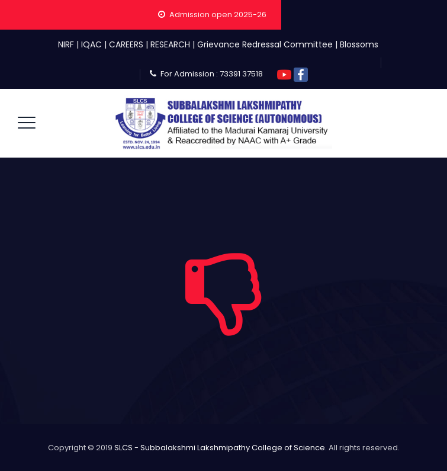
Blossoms (359, 44)
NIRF (66, 44)
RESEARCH (170, 44)
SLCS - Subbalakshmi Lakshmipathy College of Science (219, 447)
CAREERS (126, 44)
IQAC (91, 44)
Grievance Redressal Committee (265, 44)
